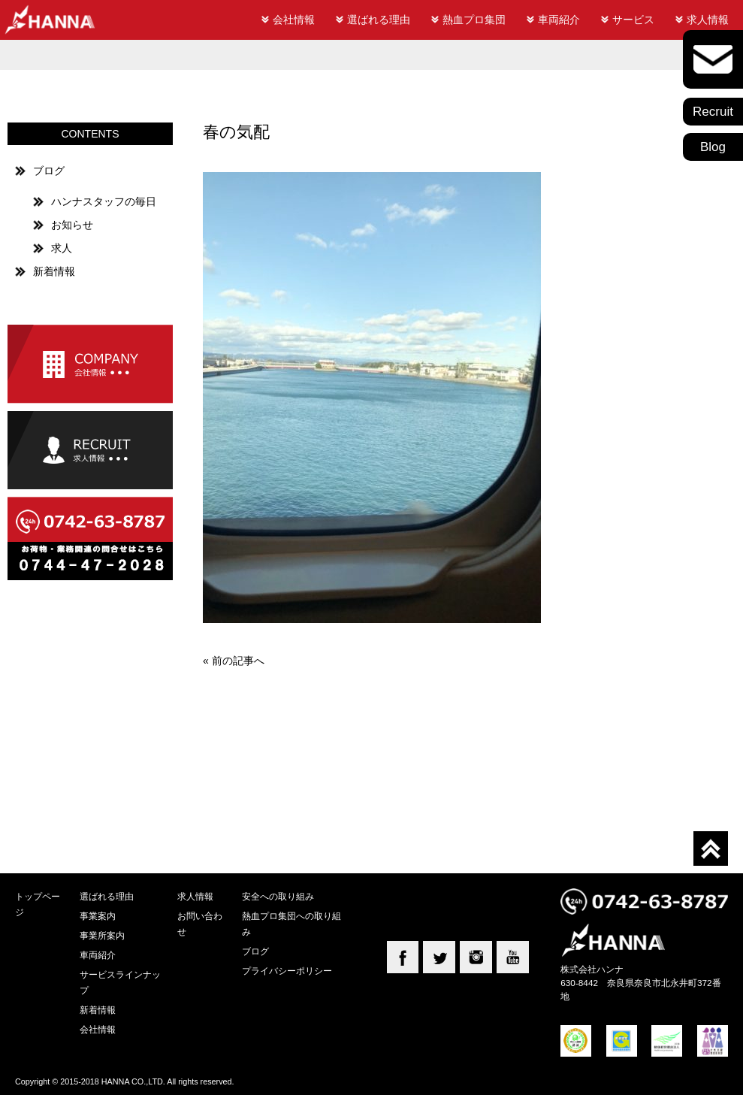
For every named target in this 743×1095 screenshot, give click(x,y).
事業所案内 (102, 935)
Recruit (713, 111)
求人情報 (708, 20)
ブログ (49, 171)
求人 (61, 248)
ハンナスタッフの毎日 (103, 201)
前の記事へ (238, 661)
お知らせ (72, 225)
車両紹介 (559, 20)
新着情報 (54, 271)
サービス (633, 20)
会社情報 (294, 20)
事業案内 (98, 916)
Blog (713, 147)
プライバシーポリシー (287, 971)
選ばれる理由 (378, 20)
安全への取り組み (278, 896)
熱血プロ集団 (474, 20)
